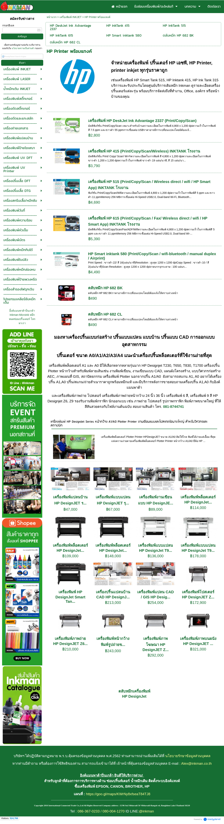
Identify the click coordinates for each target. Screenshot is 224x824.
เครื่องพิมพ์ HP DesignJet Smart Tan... (70, 597)
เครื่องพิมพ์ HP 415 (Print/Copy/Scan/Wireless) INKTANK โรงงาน (144, 151)
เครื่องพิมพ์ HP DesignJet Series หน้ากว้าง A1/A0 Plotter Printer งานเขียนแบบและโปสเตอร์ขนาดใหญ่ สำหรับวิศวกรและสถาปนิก (129, 423)
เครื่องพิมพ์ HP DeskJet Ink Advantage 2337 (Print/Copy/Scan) (142, 121)
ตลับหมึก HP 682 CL (105, 314)
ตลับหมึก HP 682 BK (105, 288)
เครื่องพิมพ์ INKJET (70, 17)
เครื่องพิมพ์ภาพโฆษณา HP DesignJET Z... (156, 644)
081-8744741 (173, 407)
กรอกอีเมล (8, 25)
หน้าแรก (51, 17)
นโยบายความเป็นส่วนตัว (23, 48)
